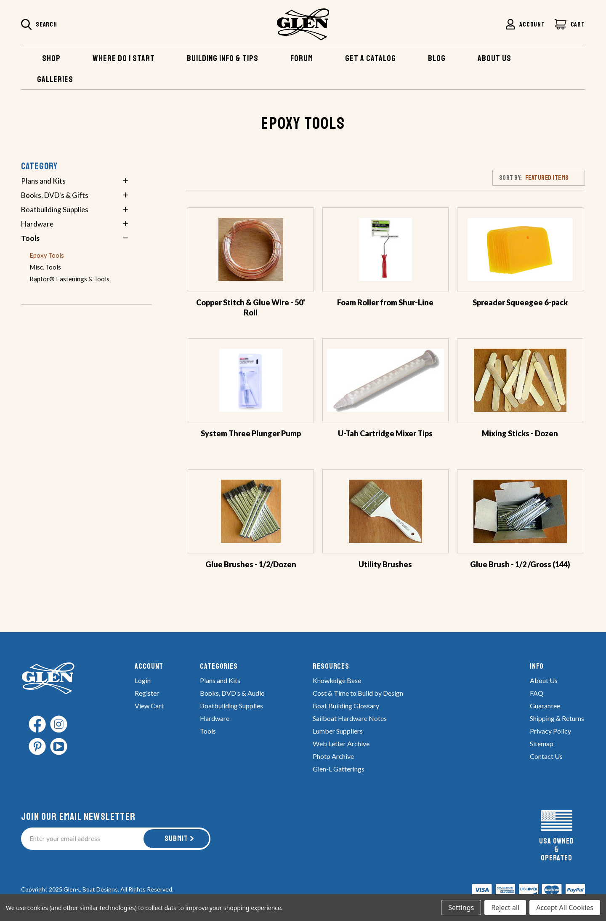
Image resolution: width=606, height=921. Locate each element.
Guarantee (545, 706)
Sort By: (510, 177)
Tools (30, 238)
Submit (176, 838)
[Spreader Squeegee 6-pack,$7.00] (520, 249)
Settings (461, 907)
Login (143, 680)
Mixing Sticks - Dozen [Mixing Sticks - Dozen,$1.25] (520, 433)
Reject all (505, 907)
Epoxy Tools (46, 255)
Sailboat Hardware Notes (350, 718)
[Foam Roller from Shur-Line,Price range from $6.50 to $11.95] (385, 249)
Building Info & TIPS (222, 58)
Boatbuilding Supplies (54, 209)
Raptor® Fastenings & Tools (69, 279)
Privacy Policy (550, 731)
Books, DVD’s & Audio (232, 693)
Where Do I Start (124, 58)
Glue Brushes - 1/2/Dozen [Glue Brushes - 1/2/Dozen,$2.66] (250, 564)
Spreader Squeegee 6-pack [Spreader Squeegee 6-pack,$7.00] (520, 302)
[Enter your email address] (83, 838)
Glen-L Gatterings (338, 769)
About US (494, 58)
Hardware (37, 223)
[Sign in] (525, 24)
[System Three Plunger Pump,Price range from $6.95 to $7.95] (251, 380)
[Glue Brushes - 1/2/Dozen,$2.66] (251, 511)
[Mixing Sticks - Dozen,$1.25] (520, 380)
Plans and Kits (43, 180)
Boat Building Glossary (346, 706)
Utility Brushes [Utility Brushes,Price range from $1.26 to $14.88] (385, 564)
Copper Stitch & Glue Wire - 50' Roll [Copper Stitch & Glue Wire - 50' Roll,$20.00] (250, 307)
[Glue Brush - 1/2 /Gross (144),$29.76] (520, 511)
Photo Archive (333, 756)
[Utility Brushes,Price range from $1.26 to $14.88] (385, 511)
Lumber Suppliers (338, 731)
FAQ (536, 693)
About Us (544, 680)
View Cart (149, 706)
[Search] (39, 25)
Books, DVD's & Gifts (54, 195)
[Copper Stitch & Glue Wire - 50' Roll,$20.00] (251, 249)
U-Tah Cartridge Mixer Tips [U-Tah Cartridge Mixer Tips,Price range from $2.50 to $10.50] (385, 433)
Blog (437, 58)
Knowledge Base (337, 680)
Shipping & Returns (557, 718)
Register (147, 693)
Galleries (55, 79)
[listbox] (555, 177)
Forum (301, 58)
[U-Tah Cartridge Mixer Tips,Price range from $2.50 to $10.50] (385, 380)
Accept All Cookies (564, 907)
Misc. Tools (45, 267)
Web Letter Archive (341, 743)
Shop (51, 58)
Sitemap (541, 743)
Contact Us (546, 756)
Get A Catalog (370, 58)
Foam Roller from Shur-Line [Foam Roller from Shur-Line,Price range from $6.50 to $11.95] (385, 302)
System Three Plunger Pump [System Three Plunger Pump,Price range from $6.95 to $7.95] (251, 433)
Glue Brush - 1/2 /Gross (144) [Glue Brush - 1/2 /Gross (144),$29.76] (520, 564)
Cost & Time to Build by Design (358, 693)
